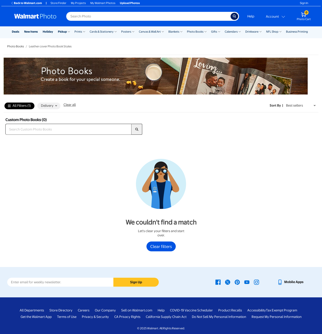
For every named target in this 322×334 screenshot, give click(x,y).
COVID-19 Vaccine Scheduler (191, 310)
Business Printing (297, 31)
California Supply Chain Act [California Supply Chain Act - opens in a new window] (166, 317)
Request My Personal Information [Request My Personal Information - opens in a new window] (277, 317)
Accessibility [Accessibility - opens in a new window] (256, 310)
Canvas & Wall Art (150, 31)
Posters (126, 31)
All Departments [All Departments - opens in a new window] (32, 310)
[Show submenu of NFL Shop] (280, 31)
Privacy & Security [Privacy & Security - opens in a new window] (95, 317)
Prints (78, 31)
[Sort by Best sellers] (300, 105)
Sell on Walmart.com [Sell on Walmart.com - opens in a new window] (136, 310)
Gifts (214, 31)
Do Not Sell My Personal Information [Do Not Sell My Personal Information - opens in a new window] (219, 317)
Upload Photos (130, 3)
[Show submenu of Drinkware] (260, 31)
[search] (136, 129)
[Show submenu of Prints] (84, 31)
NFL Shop (272, 31)
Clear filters (161, 246)
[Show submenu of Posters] (133, 31)
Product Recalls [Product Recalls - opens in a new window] (230, 310)
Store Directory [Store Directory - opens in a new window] (60, 310)
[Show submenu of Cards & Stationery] (115, 31)
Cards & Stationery (102, 31)
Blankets (173, 31)
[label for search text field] (148, 16)
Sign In (304, 3)
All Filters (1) (19, 106)
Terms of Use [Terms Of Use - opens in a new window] (66, 317)
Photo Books (195, 31)
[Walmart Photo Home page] (35, 16)
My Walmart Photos (102, 3)
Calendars (231, 31)
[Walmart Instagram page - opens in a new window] (256, 282)
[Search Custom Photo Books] (68, 129)
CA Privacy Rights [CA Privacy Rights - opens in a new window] (127, 317)
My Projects (78, 3)
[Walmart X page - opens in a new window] (227, 282)
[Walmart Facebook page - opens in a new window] (218, 282)
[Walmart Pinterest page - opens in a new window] (237, 282)
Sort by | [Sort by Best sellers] (276, 105)
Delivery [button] (49, 106)
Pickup (62, 31)
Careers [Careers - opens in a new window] (83, 310)
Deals (15, 31)
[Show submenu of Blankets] (181, 31)
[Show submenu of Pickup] (69, 31)
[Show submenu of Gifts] (219, 31)
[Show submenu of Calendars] (239, 31)
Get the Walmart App (36, 317)
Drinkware (251, 31)
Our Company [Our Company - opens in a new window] (105, 310)
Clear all (70, 105)
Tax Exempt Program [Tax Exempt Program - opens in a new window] (281, 310)
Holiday (48, 31)
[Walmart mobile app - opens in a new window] (290, 282)
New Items (31, 31)
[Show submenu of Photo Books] (205, 31)
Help (250, 16)
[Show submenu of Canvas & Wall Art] (162, 31)
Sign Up (136, 282)
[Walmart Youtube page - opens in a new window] (247, 282)
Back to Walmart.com (26, 3)
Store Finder (58, 3)
